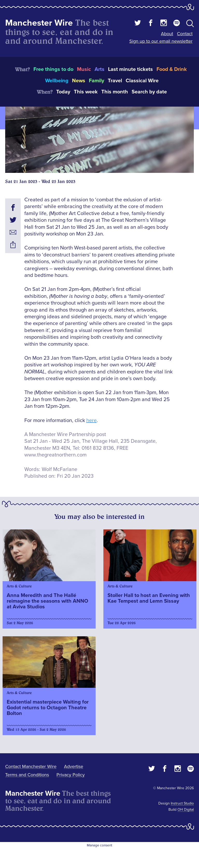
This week (86, 92)
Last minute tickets (130, 69)
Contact (185, 33)
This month (114, 92)
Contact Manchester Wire (30, 766)
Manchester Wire (39, 23)
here (91, 420)
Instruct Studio (182, 803)
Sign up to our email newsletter (161, 41)
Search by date (149, 92)
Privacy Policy (70, 775)
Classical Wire (142, 81)
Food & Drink (172, 69)
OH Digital (185, 809)
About (167, 33)
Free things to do (53, 69)
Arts (99, 69)
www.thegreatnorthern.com (55, 455)
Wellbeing (56, 81)
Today (63, 92)
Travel (115, 81)
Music (84, 69)
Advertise (73, 766)
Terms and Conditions (27, 775)
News (78, 81)
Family (96, 81)
